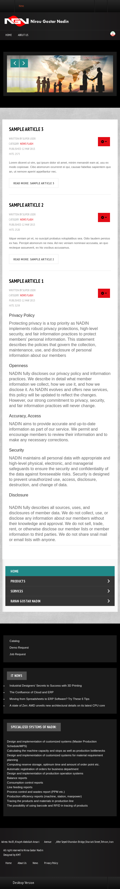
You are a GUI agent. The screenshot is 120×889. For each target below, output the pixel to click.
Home (8, 35)
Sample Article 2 (26, 205)
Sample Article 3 (26, 129)
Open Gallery (93, 57)
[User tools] (104, 141)
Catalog (14, 640)
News (35, 863)
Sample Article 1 (26, 281)
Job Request (17, 654)
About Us (23, 35)
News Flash (26, 143)
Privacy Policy (51, 863)
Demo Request (19, 647)
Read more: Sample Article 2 (33, 259)
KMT (18, 855)
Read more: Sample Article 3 (33, 183)
